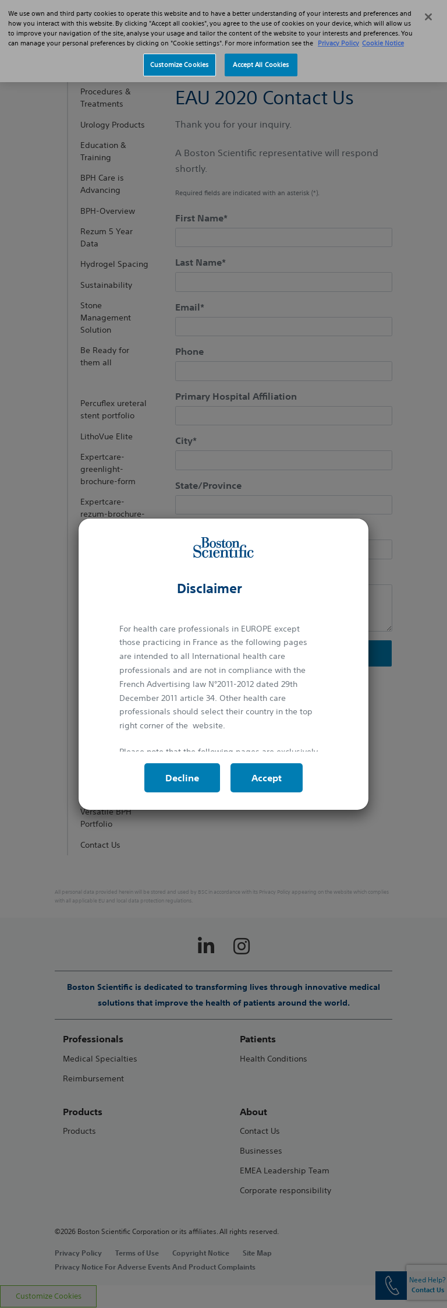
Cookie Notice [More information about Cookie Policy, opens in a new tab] (383, 38)
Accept (266, 778)
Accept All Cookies (261, 59)
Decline (182, 778)
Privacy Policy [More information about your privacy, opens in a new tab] (338, 38)
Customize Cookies (179, 59)
